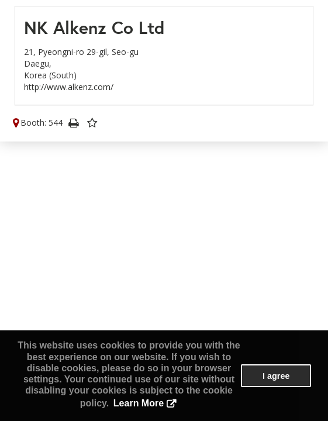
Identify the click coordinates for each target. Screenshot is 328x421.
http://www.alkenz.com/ (68, 86)
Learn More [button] (138, 403)
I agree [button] (276, 376)
